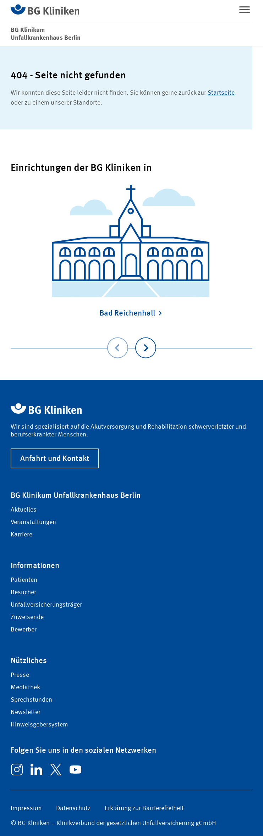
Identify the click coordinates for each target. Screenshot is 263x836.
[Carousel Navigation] (131, 338)
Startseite (221, 93)
